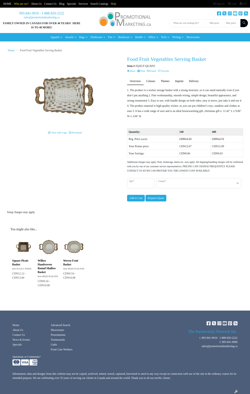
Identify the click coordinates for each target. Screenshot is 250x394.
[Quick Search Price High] (232, 23)
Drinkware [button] (96, 37)
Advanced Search (60, 325)
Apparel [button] (54, 37)
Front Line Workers (62, 349)
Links (54, 344)
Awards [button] (69, 37)
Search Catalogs (99, 3)
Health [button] (139, 37)
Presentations (58, 334)
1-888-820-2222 (52, 13)
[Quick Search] (188, 23)
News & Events (21, 339)
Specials (71, 3)
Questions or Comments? (26, 356)
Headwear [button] (123, 37)
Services (83, 3)
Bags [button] (82, 37)
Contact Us (18, 334)
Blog (61, 3)
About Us (36, 3)
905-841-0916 (29, 13)
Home (15, 325)
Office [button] (151, 37)
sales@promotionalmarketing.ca (42, 17)
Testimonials (58, 339)
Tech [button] (163, 37)
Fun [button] (110, 37)
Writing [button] (176, 37)
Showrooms (192, 37)
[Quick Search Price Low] (216, 23)
